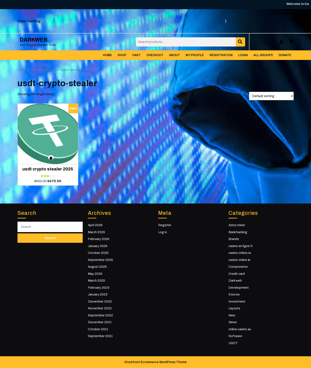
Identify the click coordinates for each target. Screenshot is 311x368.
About (174, 55)
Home (107, 55)
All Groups (263, 55)
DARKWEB (33, 40)
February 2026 (98, 239)
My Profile (195, 55)
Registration (221, 55)
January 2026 (97, 246)
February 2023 (98, 287)
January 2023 (97, 294)
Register (164, 225)
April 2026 (95, 225)
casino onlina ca (240, 253)
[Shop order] (271, 96)
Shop (122, 55)
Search (240, 42)
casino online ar (239, 260)
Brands (234, 239)
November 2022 (100, 308)
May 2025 (95, 273)
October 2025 (98, 253)
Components (238, 266)
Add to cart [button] (51, 157)
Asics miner (237, 225)
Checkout (154, 55)
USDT (233, 343)
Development (239, 287)
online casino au (240, 329)
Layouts (234, 308)
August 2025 (97, 266)
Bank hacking (238, 232)
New (232, 315)
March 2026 (96, 232)
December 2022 (100, 301)
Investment (237, 301)
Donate (285, 55)
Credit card (237, 273)
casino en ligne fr (241, 246)
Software (235, 336)
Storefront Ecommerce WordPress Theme (155, 362)
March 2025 (96, 280)
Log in (162, 232)
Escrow (234, 294)
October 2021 (98, 329)
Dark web (235, 280)
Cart (136, 55)
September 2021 (100, 336)
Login (243, 55)
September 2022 (100, 315)
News (233, 322)
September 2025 (100, 260)
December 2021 (100, 322)
